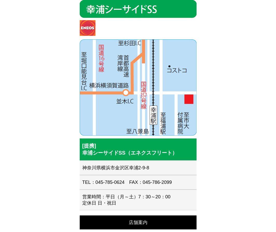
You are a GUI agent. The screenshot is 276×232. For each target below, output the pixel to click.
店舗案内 (138, 222)
